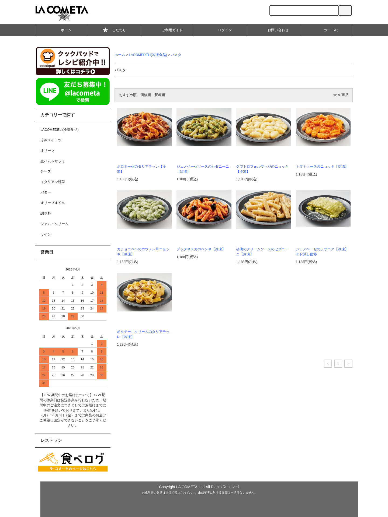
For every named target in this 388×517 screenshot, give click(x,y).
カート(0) (326, 30)
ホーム (61, 30)
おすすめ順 (128, 95)
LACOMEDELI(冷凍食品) (148, 55)
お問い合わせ (273, 30)
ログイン (220, 30)
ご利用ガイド (168, 30)
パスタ (176, 55)
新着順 (159, 95)
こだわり (114, 30)
